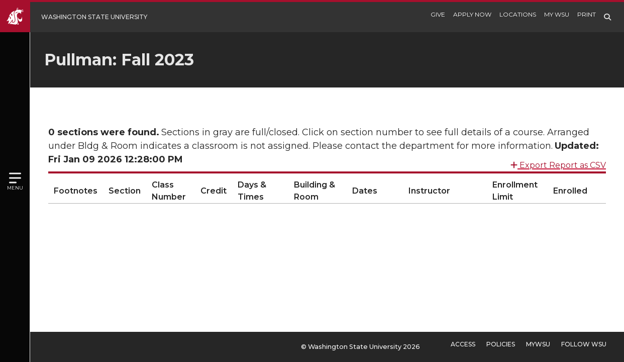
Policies (500, 344)
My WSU (556, 14)
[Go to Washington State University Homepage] (81, 17)
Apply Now (472, 14)
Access (463, 344)
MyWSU (538, 344)
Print (586, 14)
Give (438, 14)
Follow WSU (583, 344)
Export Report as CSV (558, 161)
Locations (517, 14)
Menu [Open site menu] (15, 188)
